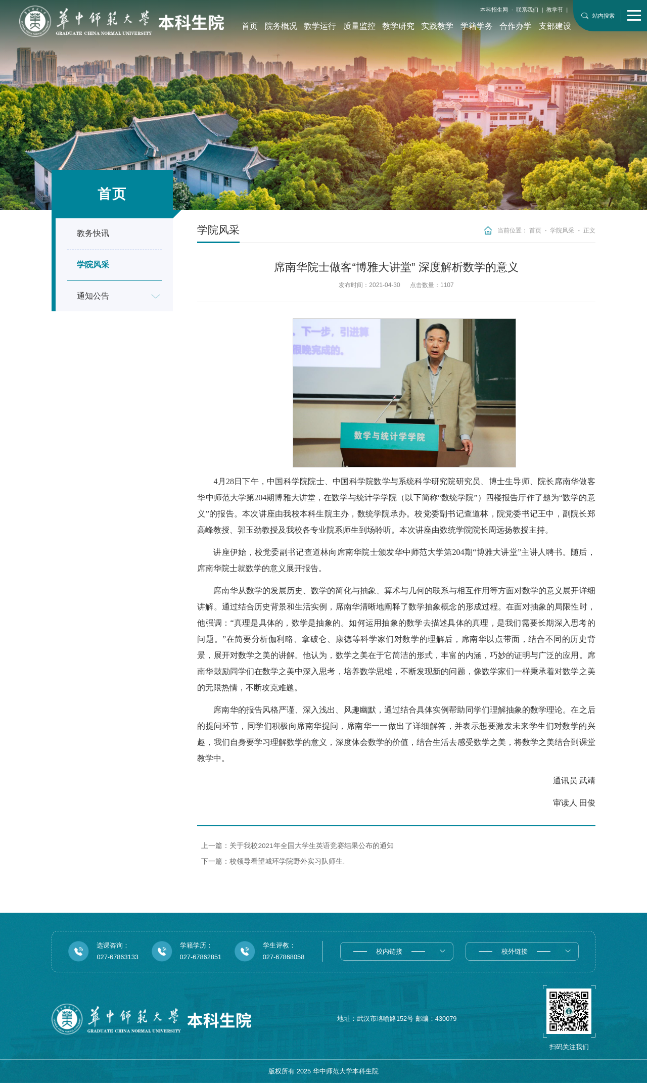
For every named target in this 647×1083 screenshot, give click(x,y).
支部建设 (555, 26)
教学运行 (320, 26)
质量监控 (359, 26)
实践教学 (437, 26)
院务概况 (281, 26)
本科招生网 (494, 10)
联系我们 (527, 10)
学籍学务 (476, 26)
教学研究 (398, 26)
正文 (589, 230)
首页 (250, 26)
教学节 (554, 10)
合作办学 (515, 26)
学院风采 (562, 230)
